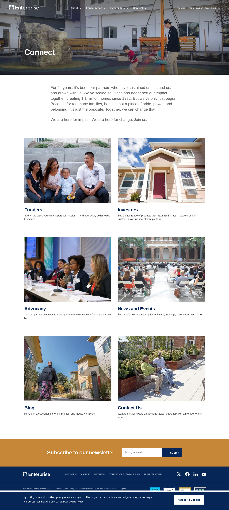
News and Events (136, 310)
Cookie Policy (76, 501)
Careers (85, 476)
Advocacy (35, 310)
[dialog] (114, 501)
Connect (140, 8)
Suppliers (99, 476)
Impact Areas (96, 8)
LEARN (191, 8)
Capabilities (119, 8)
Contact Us (129, 409)
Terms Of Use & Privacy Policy (124, 476)
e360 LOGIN (210, 8)
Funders (33, 211)
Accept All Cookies (188, 499)
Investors (128, 211)
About (76, 8)
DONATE (181, 8)
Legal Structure (153, 476)
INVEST (199, 8)
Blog (29, 409)
